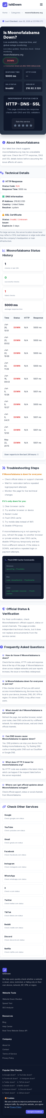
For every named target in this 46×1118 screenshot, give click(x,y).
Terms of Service (9, 1054)
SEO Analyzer (7, 1008)
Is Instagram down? (27, 1079)
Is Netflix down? (23, 1086)
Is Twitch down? (8, 1093)
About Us (6, 1045)
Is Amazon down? (9, 1089)
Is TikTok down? (23, 1082)
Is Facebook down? (10, 1079)
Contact (5, 1049)
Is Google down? (9, 1075)
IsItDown (11, 4)
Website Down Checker (12, 999)
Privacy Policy (8, 1058)
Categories (15, 13)
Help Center (7, 1026)
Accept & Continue (34, 1112)
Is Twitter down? (8, 1082)
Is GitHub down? (23, 1093)
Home (4, 13)
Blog (4, 1022)
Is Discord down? (25, 1089)
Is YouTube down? (25, 1075)
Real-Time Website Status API (14, 1031)
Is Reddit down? (8, 1086)
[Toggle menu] (41, 4)
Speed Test (7, 1003)
